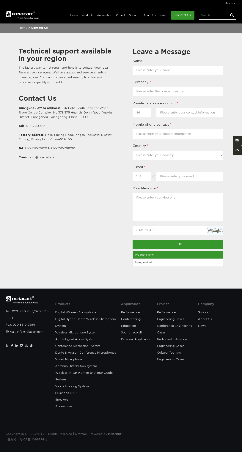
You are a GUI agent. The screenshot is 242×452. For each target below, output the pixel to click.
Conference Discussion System (77, 346)
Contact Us (183, 15)
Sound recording (133, 332)
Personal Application (136, 339)
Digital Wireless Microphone (75, 312)
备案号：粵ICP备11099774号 (27, 439)
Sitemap (81, 434)
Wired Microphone (68, 359)
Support (134, 15)
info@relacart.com (43, 157)
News (162, 15)
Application (104, 15)
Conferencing (131, 319)
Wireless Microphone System (76, 332)
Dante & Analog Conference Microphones (85, 352)
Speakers (61, 399)
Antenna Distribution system (76, 366)
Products (87, 15)
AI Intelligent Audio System (75, 339)
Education (128, 326)
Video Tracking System (72, 386)
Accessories (64, 406)
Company (206, 304)
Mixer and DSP (66, 393)
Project (120, 15)
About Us (149, 15)
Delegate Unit (144, 263)
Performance (130, 312)
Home (74, 15)
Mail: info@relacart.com (24, 331)
